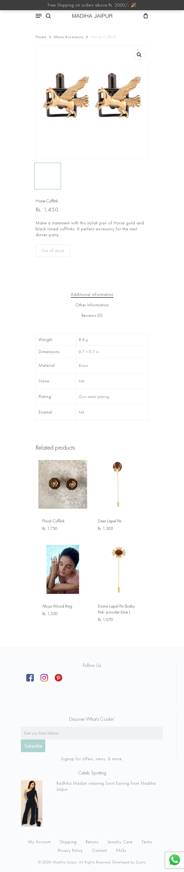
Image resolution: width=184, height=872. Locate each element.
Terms (147, 842)
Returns (92, 842)
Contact (99, 850)
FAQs (121, 850)
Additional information (92, 294)
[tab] (92, 294)
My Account (39, 842)
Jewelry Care (120, 842)
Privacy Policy (70, 850)
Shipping (68, 842)
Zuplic (141, 862)
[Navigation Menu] (39, 16)
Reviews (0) (92, 315)
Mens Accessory (68, 36)
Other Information (92, 305)
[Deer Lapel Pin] (118, 484)
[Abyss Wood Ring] (63, 569)
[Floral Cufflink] (63, 484)
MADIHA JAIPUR (92, 16)
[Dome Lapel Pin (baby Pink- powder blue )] (118, 569)
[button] (139, 55)
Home (41, 36)
